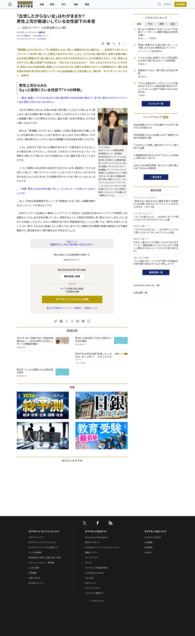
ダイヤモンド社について (155, 531)
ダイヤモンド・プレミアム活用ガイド (43, 547)
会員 (172, 24)
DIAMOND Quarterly (94, 573)
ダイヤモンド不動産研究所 (96, 568)
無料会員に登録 (72, 276)
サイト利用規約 (35, 552)
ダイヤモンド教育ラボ (94, 593)
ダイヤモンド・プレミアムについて (42, 542)
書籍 (95, 5)
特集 (84, 5)
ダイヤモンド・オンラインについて (44, 531)
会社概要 (148, 542)
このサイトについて (37, 537)
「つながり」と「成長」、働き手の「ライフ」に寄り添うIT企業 (156, 146)
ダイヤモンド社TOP (152, 537)
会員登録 (172, 5)
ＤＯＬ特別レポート (41, 36)
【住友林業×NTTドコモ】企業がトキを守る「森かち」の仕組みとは (156, 126)
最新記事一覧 (156, 272)
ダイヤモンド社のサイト (96, 531)
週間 (161, 24)
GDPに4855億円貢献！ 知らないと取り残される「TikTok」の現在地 (156, 167)
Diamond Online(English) (96, 537)
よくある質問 (34, 568)
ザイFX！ (88, 563)
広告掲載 (32, 573)
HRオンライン (91, 583)
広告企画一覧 (140, 292)
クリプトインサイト (93, 588)
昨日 (150, 24)
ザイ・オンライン (92, 558)
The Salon (89, 578)
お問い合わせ (34, 578)
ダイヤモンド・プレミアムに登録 (72, 299)
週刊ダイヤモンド (92, 542)
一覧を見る (156, 177)
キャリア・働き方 (23, 36)
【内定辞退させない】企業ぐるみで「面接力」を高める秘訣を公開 (156, 136)
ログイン (159, 5)
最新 (139, 24)
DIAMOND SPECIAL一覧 (147, 285)
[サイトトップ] (30, 5)
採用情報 (148, 547)
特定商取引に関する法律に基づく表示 (45, 558)
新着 (50, 5)
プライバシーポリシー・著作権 (41, 563)
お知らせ (148, 552)
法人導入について (36, 583)
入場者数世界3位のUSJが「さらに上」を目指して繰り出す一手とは (156, 157)
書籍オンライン (91, 552)
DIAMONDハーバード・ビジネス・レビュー (103, 547)
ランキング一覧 (155, 103)
